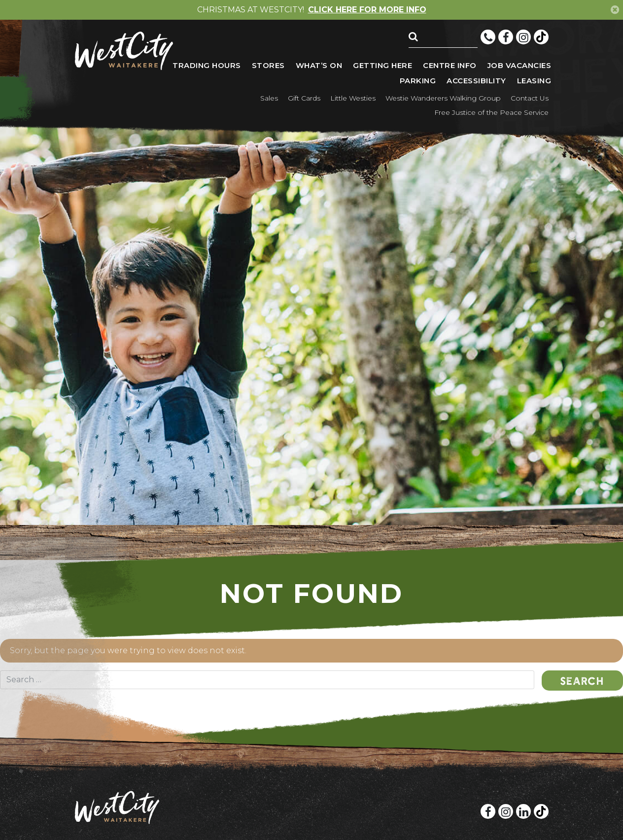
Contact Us (530, 98)
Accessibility (476, 80)
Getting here (382, 65)
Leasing (534, 80)
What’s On (319, 65)
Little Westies (353, 98)
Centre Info (450, 65)
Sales (269, 98)
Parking (418, 80)
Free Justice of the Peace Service (491, 112)
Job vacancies (519, 65)
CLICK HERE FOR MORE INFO (367, 10)
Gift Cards (304, 98)
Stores (268, 65)
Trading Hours (207, 65)
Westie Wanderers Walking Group (443, 98)
